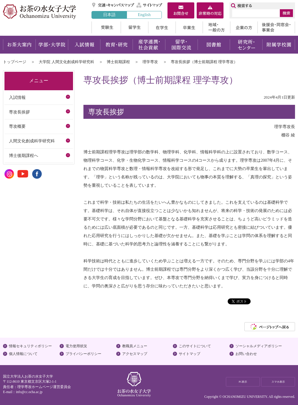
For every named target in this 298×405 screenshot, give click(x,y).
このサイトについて (195, 346)
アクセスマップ (134, 354)
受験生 (106, 27)
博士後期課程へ (23, 155)
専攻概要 (17, 126)
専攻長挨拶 (19, 112)
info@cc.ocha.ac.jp (29, 392)
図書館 (214, 45)
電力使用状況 (76, 346)
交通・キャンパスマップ (113, 5)
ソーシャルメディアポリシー (258, 346)
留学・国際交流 (181, 45)
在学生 (162, 27)
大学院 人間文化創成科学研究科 (66, 62)
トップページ (14, 62)
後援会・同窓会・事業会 (276, 27)
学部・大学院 (51, 45)
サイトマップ (149, 5)
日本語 (109, 14)
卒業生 (189, 27)
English (144, 14)
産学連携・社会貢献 (149, 45)
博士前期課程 (118, 62)
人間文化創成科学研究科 (32, 140)
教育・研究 (116, 45)
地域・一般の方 (216, 27)
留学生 (134, 27)
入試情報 (84, 45)
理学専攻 (150, 62)
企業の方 (243, 27)
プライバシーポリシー (83, 354)
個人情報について (23, 354)
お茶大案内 (19, 45)
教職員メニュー (134, 346)
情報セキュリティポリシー (30, 346)
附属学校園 (279, 45)
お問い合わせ (246, 354)
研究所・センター (246, 45)
